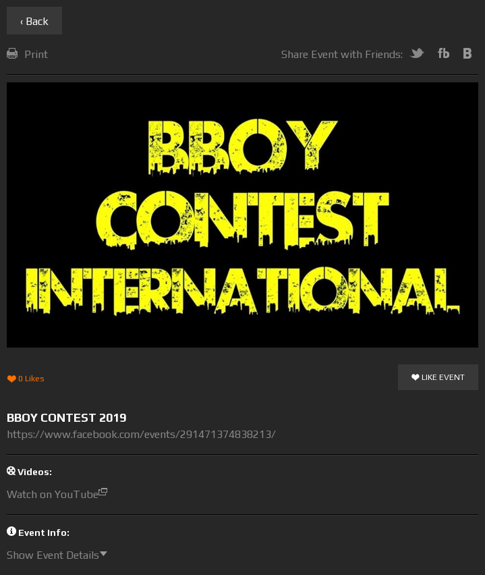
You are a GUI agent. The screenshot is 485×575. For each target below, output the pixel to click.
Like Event (438, 378)
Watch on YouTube (60, 494)
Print (27, 54)
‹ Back (34, 21)
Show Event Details (60, 555)
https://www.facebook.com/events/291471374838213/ (141, 434)
